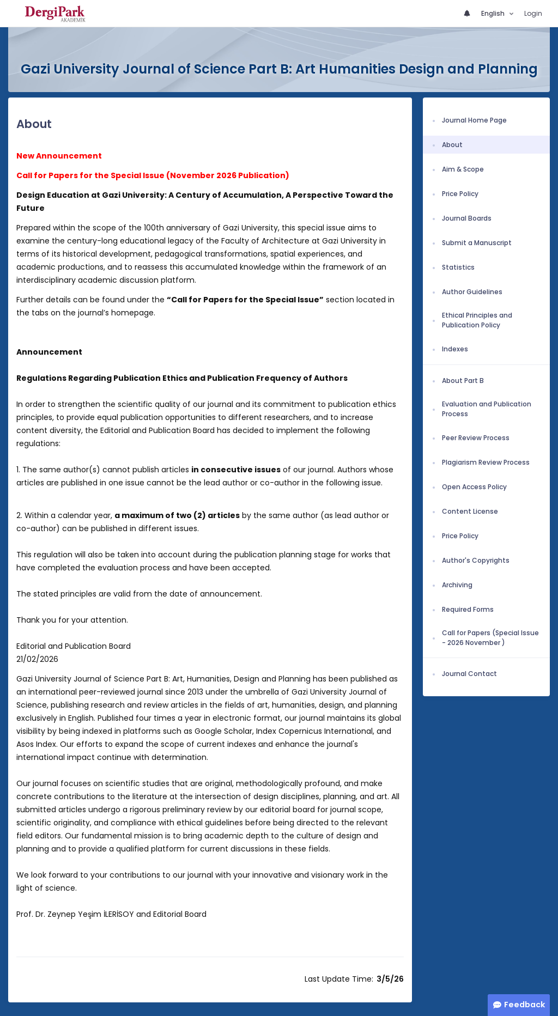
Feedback (524, 1004)
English (493, 13)
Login (533, 13)
